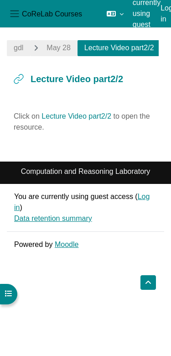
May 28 (58, 48)
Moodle (66, 244)
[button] (115, 13)
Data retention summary (53, 218)
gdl (18, 48)
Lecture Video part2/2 (76, 116)
